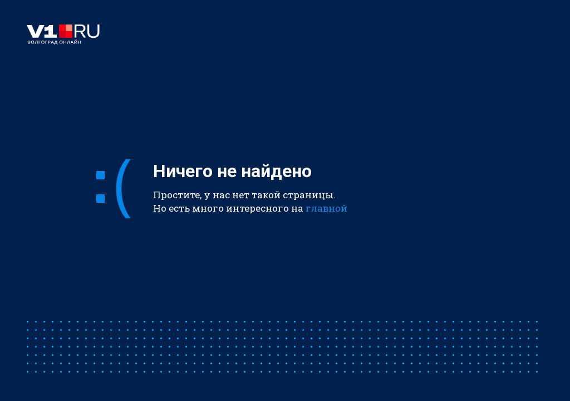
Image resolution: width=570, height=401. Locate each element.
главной (326, 208)
